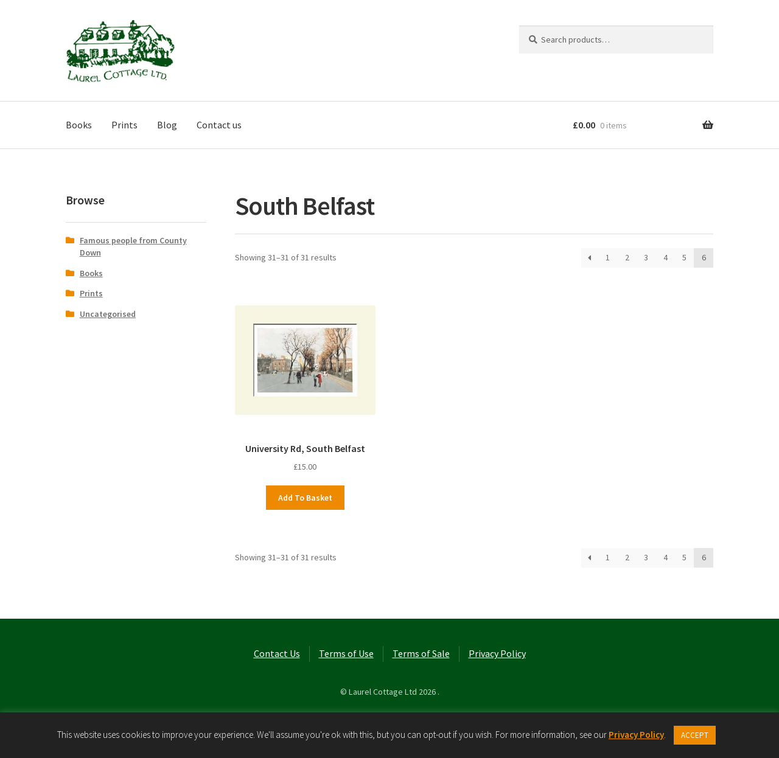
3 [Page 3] (646, 257)
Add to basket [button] (305, 497)
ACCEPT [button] (694, 735)
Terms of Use (346, 653)
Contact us (219, 125)
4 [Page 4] (665, 257)
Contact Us (277, 653)
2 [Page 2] (627, 257)
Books (79, 125)
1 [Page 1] (608, 257)
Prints (124, 125)
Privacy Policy (497, 653)
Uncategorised (108, 313)
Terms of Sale (421, 653)
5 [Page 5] (684, 257)
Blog (167, 125)
